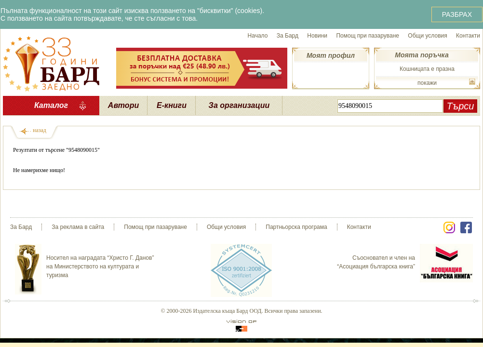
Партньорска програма (296, 227)
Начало (258, 35)
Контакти (468, 35)
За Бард (287, 35)
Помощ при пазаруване (367, 35)
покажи (427, 83)
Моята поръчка (421, 55)
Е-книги (172, 105)
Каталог (51, 105)
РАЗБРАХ (457, 14)
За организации (239, 105)
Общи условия (427, 35)
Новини (317, 35)
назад (39, 130)
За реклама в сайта (78, 227)
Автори (123, 105)
